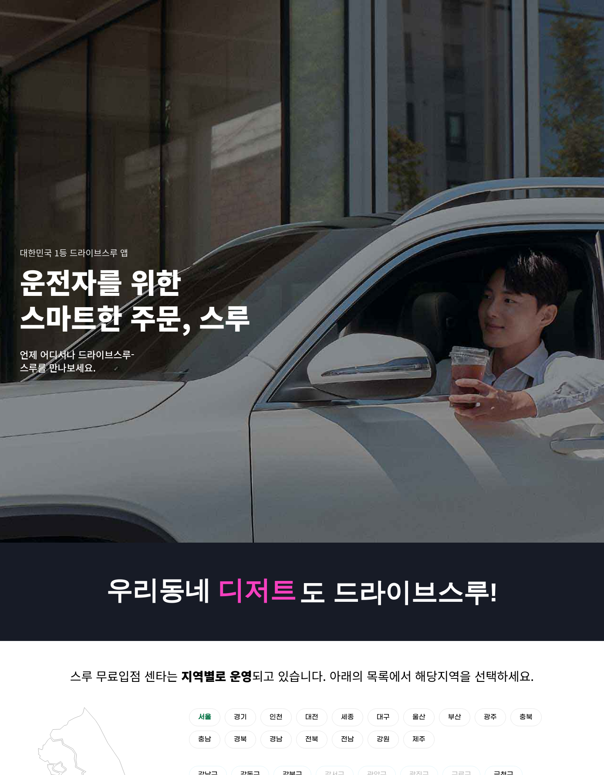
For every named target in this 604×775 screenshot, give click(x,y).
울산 (418, 717)
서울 (204, 717)
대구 (383, 717)
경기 (240, 717)
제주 (418, 739)
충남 (204, 739)
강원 (383, 739)
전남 (347, 739)
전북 (311, 739)
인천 (276, 717)
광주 (490, 717)
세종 (347, 717)
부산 (454, 717)
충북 (526, 717)
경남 (276, 739)
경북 (240, 739)
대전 (311, 717)
